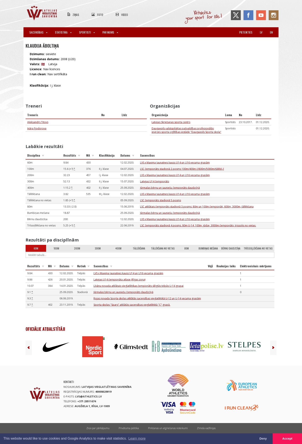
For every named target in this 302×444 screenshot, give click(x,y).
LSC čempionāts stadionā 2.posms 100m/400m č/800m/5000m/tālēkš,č (182, 169)
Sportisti (87, 32)
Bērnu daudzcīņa (230, 248)
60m (36, 248)
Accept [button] (287, 438)
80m (186, 248)
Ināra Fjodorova (36, 128)
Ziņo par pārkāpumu (97, 428)
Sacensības (38, 32)
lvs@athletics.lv (88, 396)
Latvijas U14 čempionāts (154, 181)
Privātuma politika (129, 428)
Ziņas (76, 14)
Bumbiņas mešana (208, 248)
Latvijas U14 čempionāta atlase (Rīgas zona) (119, 279)
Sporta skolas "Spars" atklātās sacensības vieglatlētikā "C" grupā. (132, 304)
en (271, 32)
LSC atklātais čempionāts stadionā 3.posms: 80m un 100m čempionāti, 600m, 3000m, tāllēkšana (197, 206)
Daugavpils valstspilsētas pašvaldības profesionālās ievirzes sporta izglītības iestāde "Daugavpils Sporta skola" (186, 130)
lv (261, 32)
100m (56, 248)
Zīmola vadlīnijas (206, 428)
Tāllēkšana (139, 248)
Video (124, 14)
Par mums (110, 32)
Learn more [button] (137, 438)
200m (77, 248)
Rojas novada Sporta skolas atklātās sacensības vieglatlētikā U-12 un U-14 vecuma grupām (147, 298)
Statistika (63, 32)
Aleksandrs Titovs (37, 122)
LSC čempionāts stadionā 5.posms (160, 200)
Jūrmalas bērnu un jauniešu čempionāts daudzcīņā (170, 188)
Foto (100, 14)
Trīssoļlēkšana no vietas (258, 248)
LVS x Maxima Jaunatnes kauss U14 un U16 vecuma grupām (175, 162)
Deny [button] (263, 438)
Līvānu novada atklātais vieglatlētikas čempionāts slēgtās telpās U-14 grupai (139, 286)
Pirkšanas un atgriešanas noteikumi (168, 428)
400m (118, 248)
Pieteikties (245, 32)
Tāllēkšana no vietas (163, 248)
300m (98, 248)
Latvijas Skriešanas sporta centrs (171, 122)
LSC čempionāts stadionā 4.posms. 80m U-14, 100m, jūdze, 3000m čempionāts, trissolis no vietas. (198, 225)
